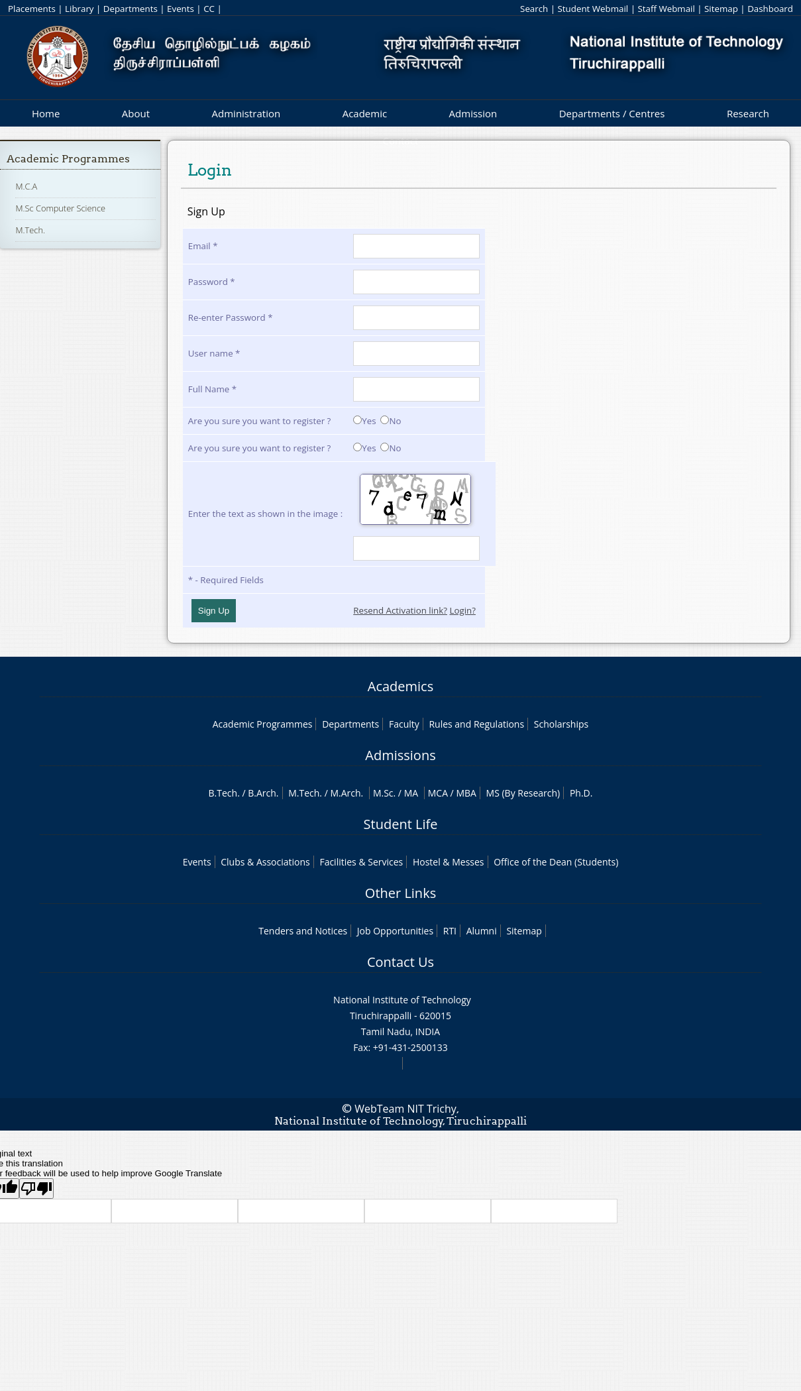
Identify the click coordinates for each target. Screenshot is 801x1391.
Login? (462, 610)
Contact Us (400, 962)
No (390, 421)
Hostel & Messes (448, 862)
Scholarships (561, 724)
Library (79, 9)
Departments (130, 9)
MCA (438, 793)
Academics (400, 686)
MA (411, 793)
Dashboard (770, 9)
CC (209, 9)
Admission (473, 113)
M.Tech (303, 793)
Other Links (400, 893)
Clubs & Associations (265, 862)
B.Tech (223, 793)
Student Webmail (593, 9)
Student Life (401, 824)
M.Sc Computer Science (60, 208)
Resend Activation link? (400, 610)
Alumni (481, 930)
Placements (32, 9)
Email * (203, 246)
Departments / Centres (612, 113)
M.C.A (26, 186)
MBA (466, 793)
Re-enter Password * (230, 317)
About (136, 113)
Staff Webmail (665, 9)
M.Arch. (346, 793)
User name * (214, 353)
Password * (211, 282)
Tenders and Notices (302, 930)
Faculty (404, 724)
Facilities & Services (361, 862)
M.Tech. (30, 230)
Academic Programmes (68, 158)
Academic (365, 113)
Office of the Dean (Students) (556, 862)
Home (46, 113)
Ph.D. (581, 793)
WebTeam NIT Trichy (405, 1108)
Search (534, 9)
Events (180, 9)
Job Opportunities (395, 930)
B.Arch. (263, 793)
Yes (364, 421)
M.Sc (383, 793)
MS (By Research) (523, 793)
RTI (449, 930)
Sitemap (721, 9)
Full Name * (212, 389)
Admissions (400, 755)
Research (748, 113)
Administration (246, 113)
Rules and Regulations (476, 724)
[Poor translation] (36, 1188)
